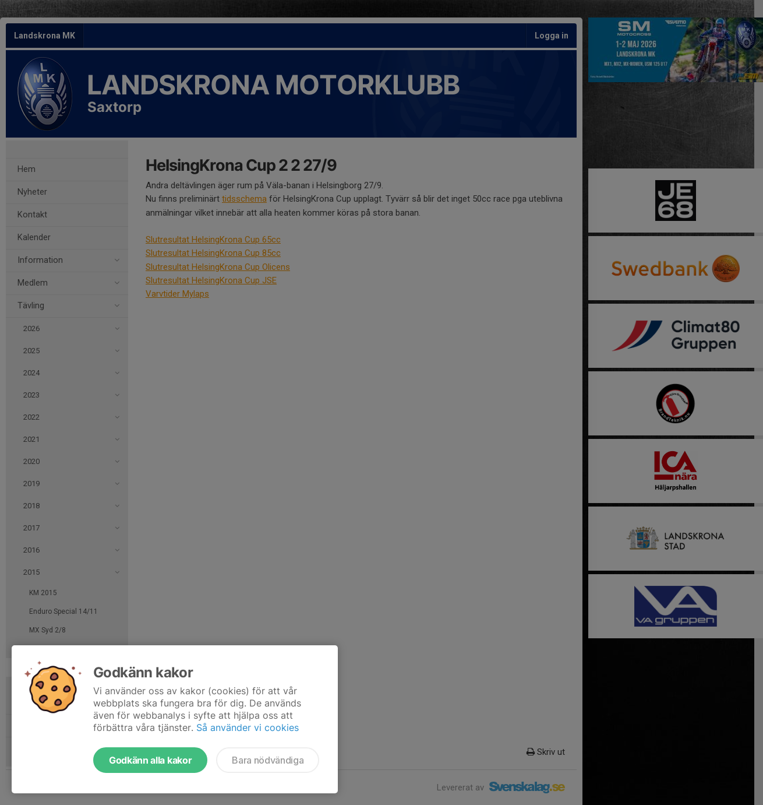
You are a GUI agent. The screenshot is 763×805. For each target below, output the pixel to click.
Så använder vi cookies (247, 727)
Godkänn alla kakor (150, 760)
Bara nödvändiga (267, 760)
